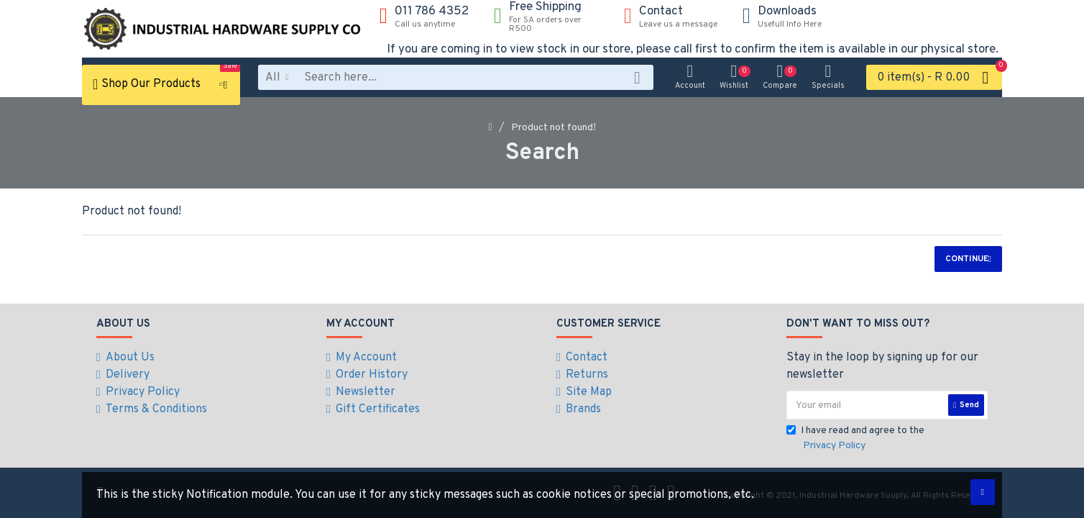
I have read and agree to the (855, 438)
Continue (966, 259)
